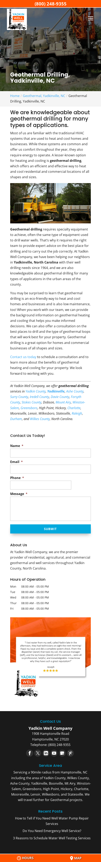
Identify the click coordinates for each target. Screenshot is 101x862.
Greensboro (29, 408)
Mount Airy (63, 402)
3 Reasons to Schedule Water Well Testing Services (52, 838)
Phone (17, 478)
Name (16, 446)
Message (18, 494)
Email (16, 462)
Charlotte (73, 408)
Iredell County (39, 397)
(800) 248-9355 (51, 4)
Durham (16, 419)
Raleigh (77, 413)
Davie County (60, 397)
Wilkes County (40, 419)
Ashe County (74, 391)
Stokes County (31, 402)
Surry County (19, 397)
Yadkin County (35, 391)
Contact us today (23, 357)
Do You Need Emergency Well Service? (52, 831)
